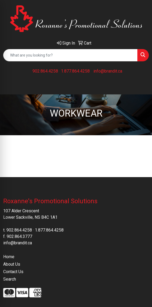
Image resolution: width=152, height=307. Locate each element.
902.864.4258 (45, 71)
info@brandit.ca (107, 71)
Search (9, 279)
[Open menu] (141, 86)
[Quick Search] (70, 55)
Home (8, 256)
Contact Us (13, 271)
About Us (11, 264)
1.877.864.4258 (75, 71)
